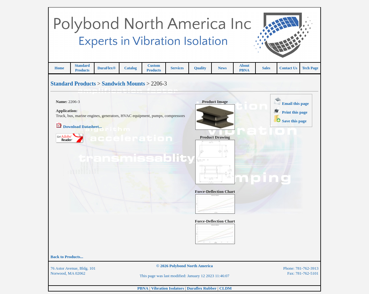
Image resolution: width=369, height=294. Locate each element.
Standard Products (73, 84)
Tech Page (310, 68)
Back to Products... (67, 256)
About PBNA (244, 67)
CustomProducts (154, 67)
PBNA (142, 288)
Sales (266, 68)
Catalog (130, 68)
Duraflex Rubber (201, 288)
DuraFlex (107, 68)
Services (177, 68)
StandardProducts (82, 67)
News (222, 68)
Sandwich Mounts (123, 84)
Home (59, 68)
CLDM (225, 288)
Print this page (291, 112)
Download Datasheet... (79, 126)
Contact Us (288, 68)
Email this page (291, 103)
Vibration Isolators (167, 288)
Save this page (290, 121)
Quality (200, 68)
